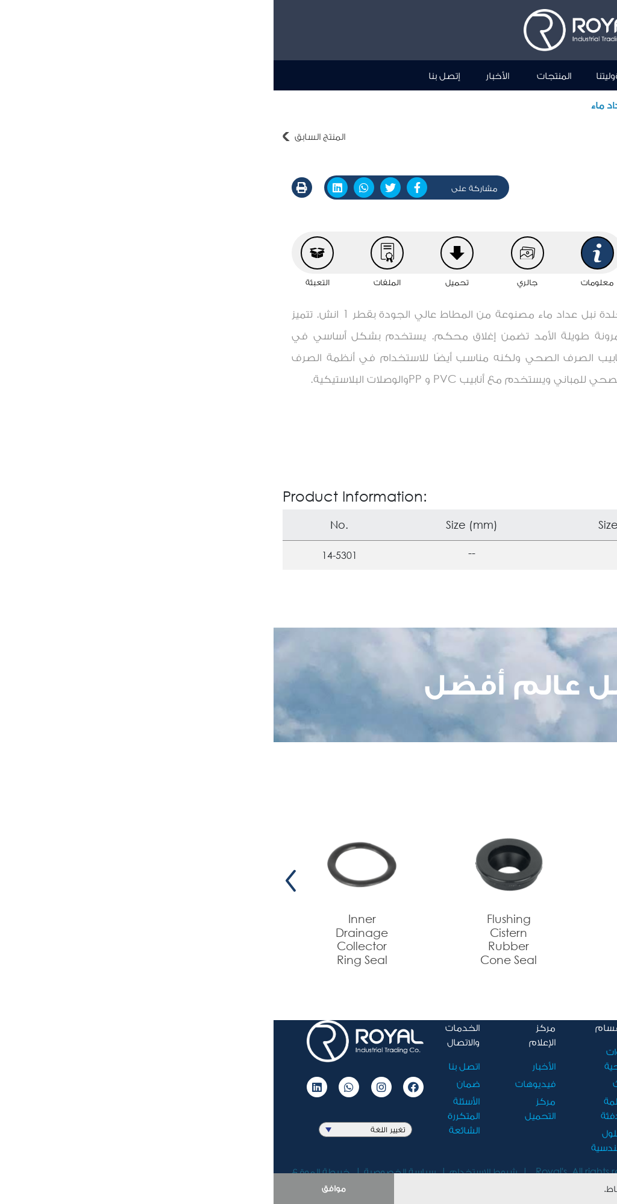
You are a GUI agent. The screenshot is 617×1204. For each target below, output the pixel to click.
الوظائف (413, 1100)
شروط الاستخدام (209, 1171)
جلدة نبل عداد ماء (354, 104)
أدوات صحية (584, 104)
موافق (60, 1188)
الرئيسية (446, 75)
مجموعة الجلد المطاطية (453, 104)
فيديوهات (262, 1083)
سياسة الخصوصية (126, 1171)
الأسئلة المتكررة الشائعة (190, 1115)
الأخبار (224, 75)
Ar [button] (538, 75)
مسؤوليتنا (342, 75)
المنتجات (280, 75)
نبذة (398, 75)
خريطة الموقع (47, 1171)
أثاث (346, 1083)
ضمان (194, 1083)
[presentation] (599, 880)
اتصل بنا (190, 1065)
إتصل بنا (171, 75)
